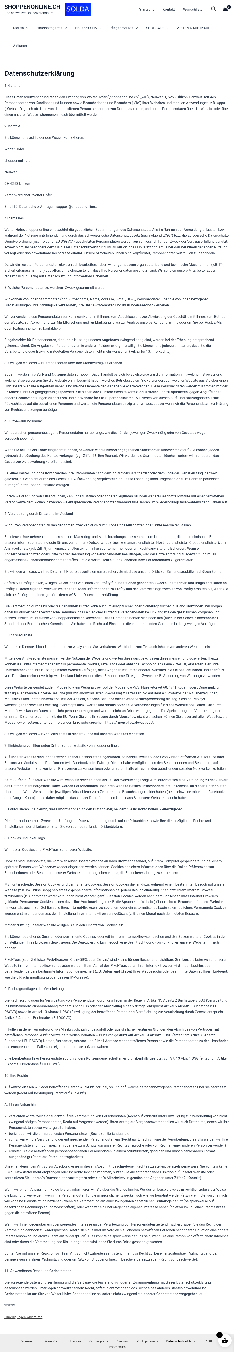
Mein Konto (49, 1329)
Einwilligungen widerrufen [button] (24, 1299)
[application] (27, 28)
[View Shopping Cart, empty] (225, 9)
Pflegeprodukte (121, 28)
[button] (214, 9)
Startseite (149, 9)
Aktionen (219, 28)
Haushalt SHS (87, 28)
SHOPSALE (153, 28)
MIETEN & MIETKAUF (188, 28)
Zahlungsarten (90, 1329)
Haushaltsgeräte (51, 28)
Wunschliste (193, 9)
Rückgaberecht (133, 1329)
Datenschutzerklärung (166, 1329)
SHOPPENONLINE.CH (32, 7)
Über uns (68, 1329)
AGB (190, 1329)
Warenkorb (27, 1329)
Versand (111, 1329)
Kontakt (170, 9)
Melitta (21, 28)
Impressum (206, 1329)
